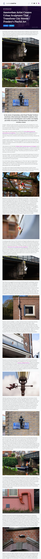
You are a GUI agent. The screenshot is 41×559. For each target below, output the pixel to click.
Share (6, 25)
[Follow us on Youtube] (34, 3)
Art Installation (7, 8)
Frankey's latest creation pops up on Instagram (26, 146)
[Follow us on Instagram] (36, 3)
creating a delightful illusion (23, 362)
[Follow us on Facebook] (32, 3)
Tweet (11, 25)
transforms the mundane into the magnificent (18, 246)
